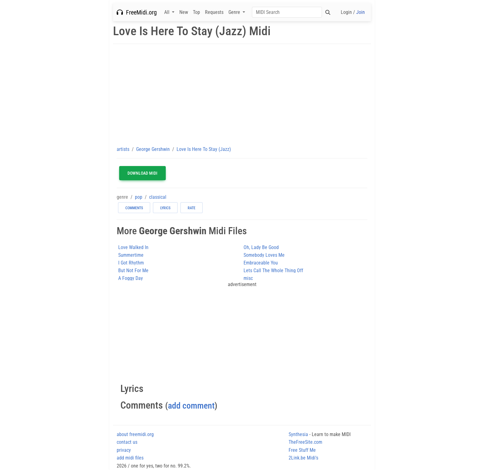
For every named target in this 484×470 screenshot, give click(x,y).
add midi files (130, 458)
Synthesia (298, 434)
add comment (191, 406)
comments (134, 208)
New (183, 12)
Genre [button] (234, 12)
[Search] (287, 12)
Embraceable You (261, 263)
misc (248, 278)
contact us (127, 442)
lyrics (165, 208)
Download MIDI (142, 173)
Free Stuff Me (302, 450)
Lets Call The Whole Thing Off (273, 270)
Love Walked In (133, 247)
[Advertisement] (242, 95)
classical (157, 197)
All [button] (167, 12)
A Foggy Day (130, 278)
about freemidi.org (135, 434)
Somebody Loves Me (264, 255)
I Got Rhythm (131, 263)
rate (191, 208)
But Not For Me (133, 270)
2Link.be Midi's (303, 458)
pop (138, 197)
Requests (214, 12)
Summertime (131, 255)
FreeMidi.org (137, 12)
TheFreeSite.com (305, 442)
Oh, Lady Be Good (261, 247)
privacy (124, 450)
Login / (353, 12)
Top (196, 12)
